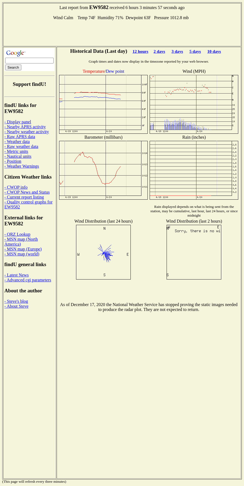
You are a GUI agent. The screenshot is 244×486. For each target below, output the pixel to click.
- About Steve (16, 306)
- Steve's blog (16, 301)
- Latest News (16, 275)
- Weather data (17, 141)
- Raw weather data (21, 146)
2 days (159, 51)
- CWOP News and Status (27, 192)
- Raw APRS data (19, 136)
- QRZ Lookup (17, 234)
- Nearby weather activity (26, 131)
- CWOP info (16, 187)
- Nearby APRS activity (25, 126)
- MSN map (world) (21, 254)
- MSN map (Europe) (23, 249)
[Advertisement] (122, 32)
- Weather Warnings (21, 166)
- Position (12, 161)
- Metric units (16, 151)
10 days (214, 51)
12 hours (140, 51)
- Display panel (17, 122)
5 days (195, 51)
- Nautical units (17, 156)
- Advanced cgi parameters (27, 280)
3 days (177, 51)
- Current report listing (24, 197)
